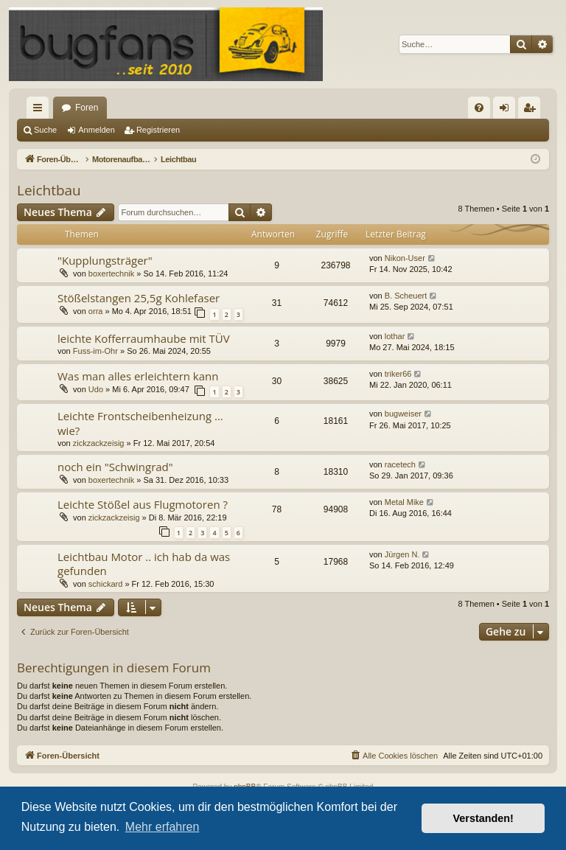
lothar (395, 336)
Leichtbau (49, 190)
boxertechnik (111, 273)
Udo (95, 389)
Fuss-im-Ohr (95, 350)
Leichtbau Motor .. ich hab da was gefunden (143, 563)
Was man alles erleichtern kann (137, 376)
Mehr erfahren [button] (162, 827)
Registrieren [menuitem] (532, 110)
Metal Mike (404, 502)
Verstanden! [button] (483, 818)
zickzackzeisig (99, 443)
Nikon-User (405, 258)
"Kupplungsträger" (105, 260)
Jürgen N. (402, 554)
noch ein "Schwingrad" (115, 466)
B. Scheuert (406, 295)
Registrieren (158, 129)
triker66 (398, 373)
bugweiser (403, 413)
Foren (86, 107)
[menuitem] (479, 108)
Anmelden (96, 129)
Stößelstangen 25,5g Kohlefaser (138, 297)
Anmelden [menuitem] (507, 110)
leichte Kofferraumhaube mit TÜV (143, 338)
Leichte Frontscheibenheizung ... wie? (140, 422)
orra (95, 311)
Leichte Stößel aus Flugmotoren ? (142, 504)
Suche (45, 129)
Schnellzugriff (40, 110)
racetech (400, 464)
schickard (105, 583)
